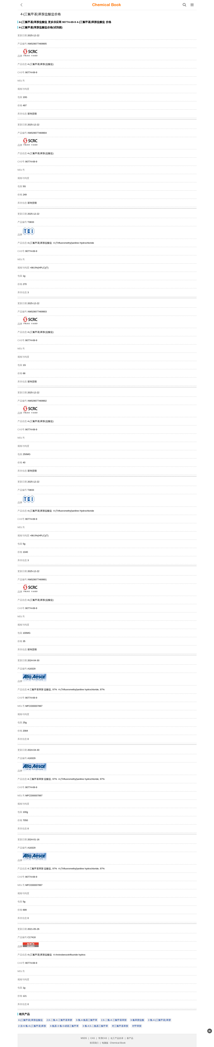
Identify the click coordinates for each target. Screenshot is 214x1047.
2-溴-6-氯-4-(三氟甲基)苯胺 (32, 1026)
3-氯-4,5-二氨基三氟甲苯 (95, 1026)
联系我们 (94, 1043)
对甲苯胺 (136, 1026)
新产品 (130, 1038)
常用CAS (102, 1038)
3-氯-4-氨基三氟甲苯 (86, 1020)
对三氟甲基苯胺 (120, 1026)
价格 (108, 22)
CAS (92, 1038)
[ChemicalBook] (106, 5)
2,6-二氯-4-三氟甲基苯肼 (59, 1020)
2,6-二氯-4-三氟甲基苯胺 (113, 1020)
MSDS (84, 1038)
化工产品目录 (116, 1038)
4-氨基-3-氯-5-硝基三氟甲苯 (64, 1026)
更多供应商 (54, 22)
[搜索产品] (184, 5)
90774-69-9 (69, 22)
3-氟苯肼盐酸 (137, 1020)
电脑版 (105, 1043)
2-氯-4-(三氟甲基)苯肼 (159, 1020)
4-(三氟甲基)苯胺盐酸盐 (33, 22)
